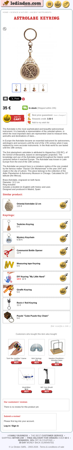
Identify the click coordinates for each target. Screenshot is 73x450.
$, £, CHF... (65, 326)
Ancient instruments (40, 12)
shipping (13, 438)
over (48, 438)
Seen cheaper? (60, 115)
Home (5, 12)
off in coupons (35, 440)
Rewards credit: (39, 119)
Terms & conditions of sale (52, 447)
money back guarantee (36, 442)
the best (47, 435)
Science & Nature (19, 12)
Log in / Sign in (11, 426)
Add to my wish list (40, 122)
